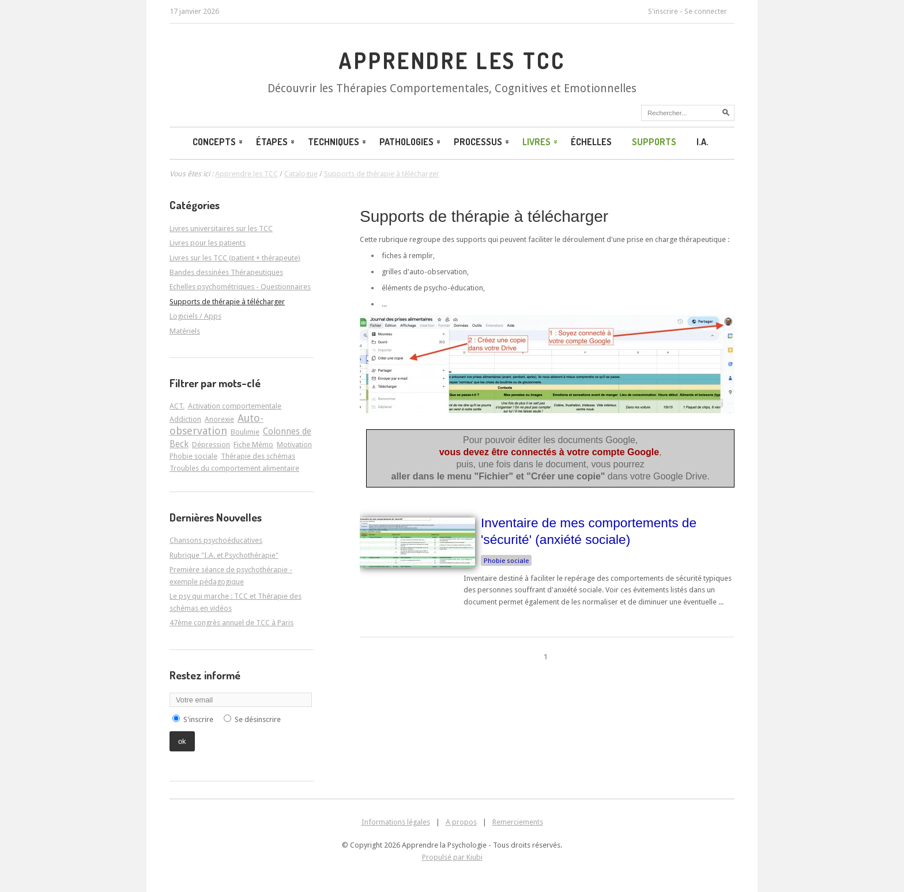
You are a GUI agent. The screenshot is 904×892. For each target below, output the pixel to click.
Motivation (294, 444)
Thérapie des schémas (258, 456)
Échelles (591, 142)
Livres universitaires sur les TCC (221, 228)
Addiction (185, 419)
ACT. (177, 406)
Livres (540, 142)
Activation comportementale (234, 406)
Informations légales (395, 822)
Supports (654, 142)
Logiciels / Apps (195, 316)
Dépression (211, 444)
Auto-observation (216, 424)
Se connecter (705, 11)
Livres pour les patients (208, 243)
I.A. (702, 142)
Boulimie (245, 432)
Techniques (338, 142)
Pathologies (410, 142)
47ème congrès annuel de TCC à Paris (231, 622)
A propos (461, 822)
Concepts (218, 142)
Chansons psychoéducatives (216, 540)
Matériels (185, 331)
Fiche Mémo (253, 444)
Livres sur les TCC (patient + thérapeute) (235, 258)
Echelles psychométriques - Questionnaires (240, 286)
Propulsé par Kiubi (452, 857)
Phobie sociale (506, 561)
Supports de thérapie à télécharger (484, 216)
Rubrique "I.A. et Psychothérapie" (224, 555)
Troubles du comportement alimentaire (234, 468)
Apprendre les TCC (451, 60)
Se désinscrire (258, 719)
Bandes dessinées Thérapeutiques (226, 272)
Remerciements (517, 822)
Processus (482, 142)
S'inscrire (663, 11)
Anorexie (219, 419)
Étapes (276, 142)
